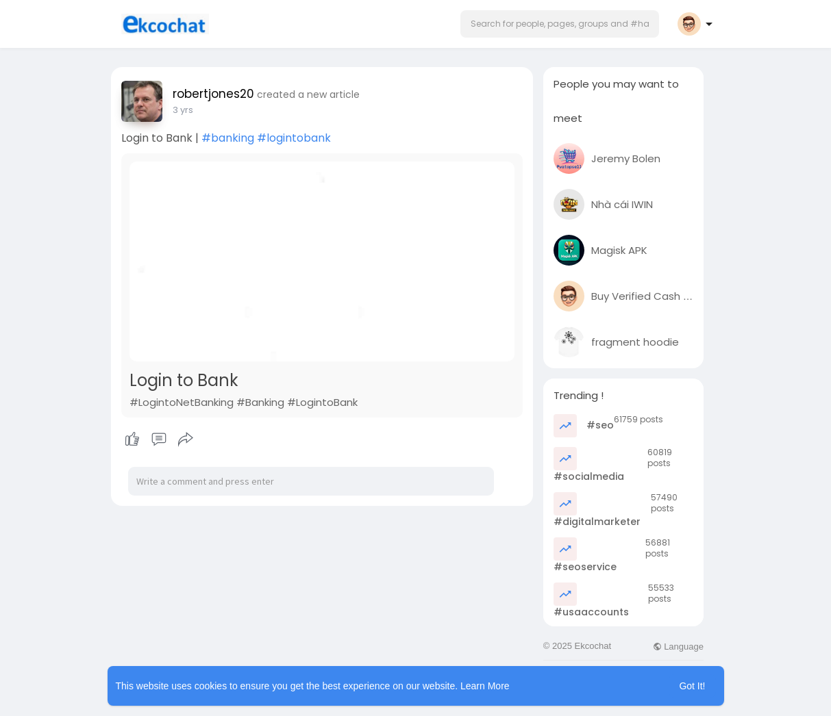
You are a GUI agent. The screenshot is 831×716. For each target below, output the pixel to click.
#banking (227, 138)
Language (678, 646)
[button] (559, 24)
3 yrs (183, 109)
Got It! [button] (692, 685)
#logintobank (294, 138)
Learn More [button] (485, 685)
